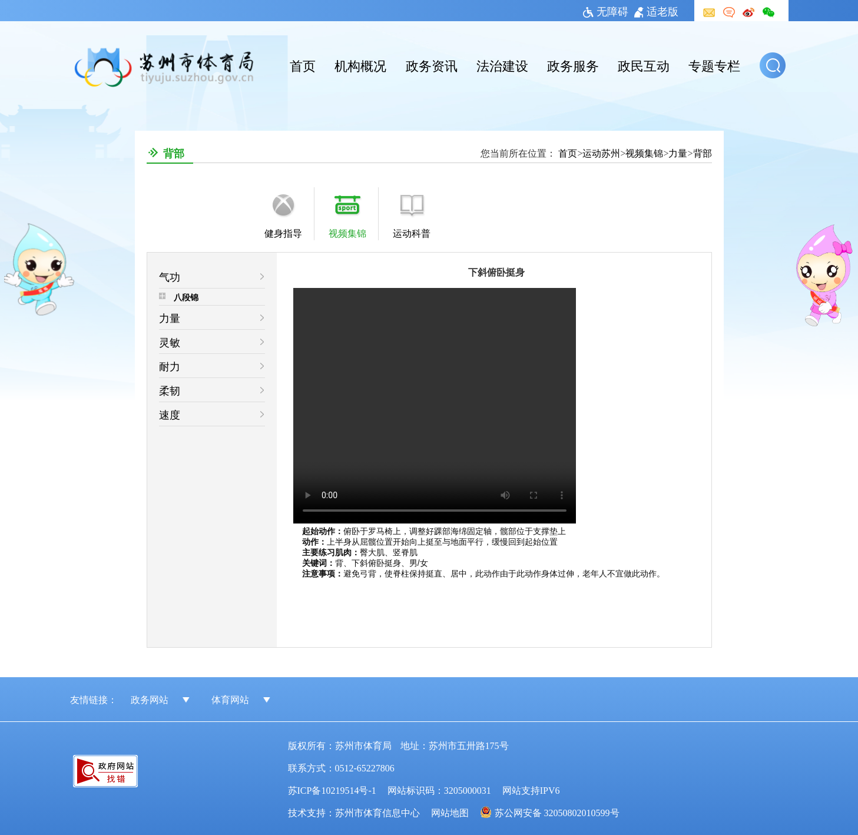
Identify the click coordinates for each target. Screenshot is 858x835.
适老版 (656, 10)
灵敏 (169, 341)
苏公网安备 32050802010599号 (557, 812)
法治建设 (502, 64)
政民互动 (644, 64)
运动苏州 (601, 152)
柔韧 (169, 389)
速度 (169, 414)
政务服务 (573, 64)
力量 (677, 152)
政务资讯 (432, 64)
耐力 (169, 365)
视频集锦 (644, 152)
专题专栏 (714, 64)
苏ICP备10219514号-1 (332, 790)
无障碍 (605, 10)
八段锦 (186, 297)
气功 (169, 276)
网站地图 (450, 812)
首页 (303, 64)
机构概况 (360, 64)
